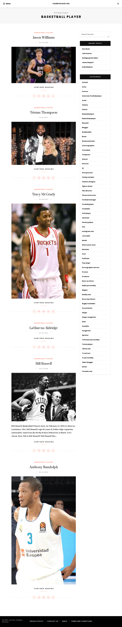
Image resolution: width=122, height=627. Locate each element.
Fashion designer (89, 182)
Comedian (86, 150)
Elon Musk (86, 49)
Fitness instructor (89, 195)
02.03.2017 (43, 333)
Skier (84, 322)
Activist (85, 82)
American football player (92, 96)
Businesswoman (88, 141)
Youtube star (87, 371)
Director (85, 164)
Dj (83, 168)
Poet (84, 254)
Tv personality (87, 358)
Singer (84, 313)
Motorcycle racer (89, 245)
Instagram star (88, 231)
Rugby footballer (88, 304)
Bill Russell (44, 364)
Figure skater (87, 186)
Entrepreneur (87, 173)
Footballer (86, 209)
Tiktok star (86, 349)
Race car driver (88, 281)
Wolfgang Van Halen (90, 58)
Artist (84, 100)
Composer (86, 155)
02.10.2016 (43, 472)
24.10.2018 (43, 42)
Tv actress (86, 353)
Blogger (85, 128)
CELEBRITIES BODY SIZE (61, 4)
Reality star (86, 295)
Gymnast (85, 218)
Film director (87, 191)
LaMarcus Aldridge (43, 328)
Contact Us (52, 621)
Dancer (85, 159)
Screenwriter (87, 308)
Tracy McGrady (43, 194)
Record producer (88, 299)
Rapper (85, 290)
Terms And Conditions (81, 621)
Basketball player (43, 33)
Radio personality (89, 286)
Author (85, 109)
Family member (88, 177)
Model (84, 240)
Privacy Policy (36, 621)
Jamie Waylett (88, 62)
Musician (85, 249)
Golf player (86, 213)
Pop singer (86, 263)
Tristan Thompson (43, 113)
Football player (88, 204)
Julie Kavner (87, 53)
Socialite (85, 326)
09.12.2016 (43, 368)
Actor (84, 87)
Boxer (84, 137)
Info (83, 227)
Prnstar (85, 272)
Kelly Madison (87, 67)
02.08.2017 (43, 199)
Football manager (89, 200)
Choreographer (88, 146)
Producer (85, 276)
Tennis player (87, 344)
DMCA (64, 621)
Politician (85, 258)
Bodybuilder (87, 132)
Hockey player (87, 222)
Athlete (85, 105)
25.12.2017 (43, 117)
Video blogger (87, 362)
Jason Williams (44, 38)
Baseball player (88, 114)
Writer (84, 367)
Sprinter (85, 335)
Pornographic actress (90, 267)
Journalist (86, 236)
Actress (85, 91)
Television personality (91, 340)
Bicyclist (85, 123)
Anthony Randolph (43, 467)
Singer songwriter (89, 317)
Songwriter (86, 331)
